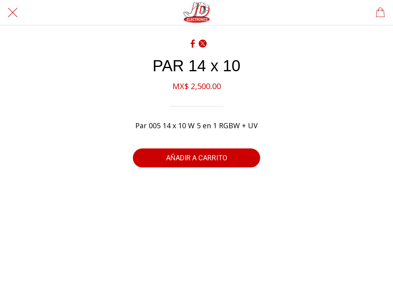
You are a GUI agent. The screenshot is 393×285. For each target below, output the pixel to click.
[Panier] (380, 12)
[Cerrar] (12, 12)
